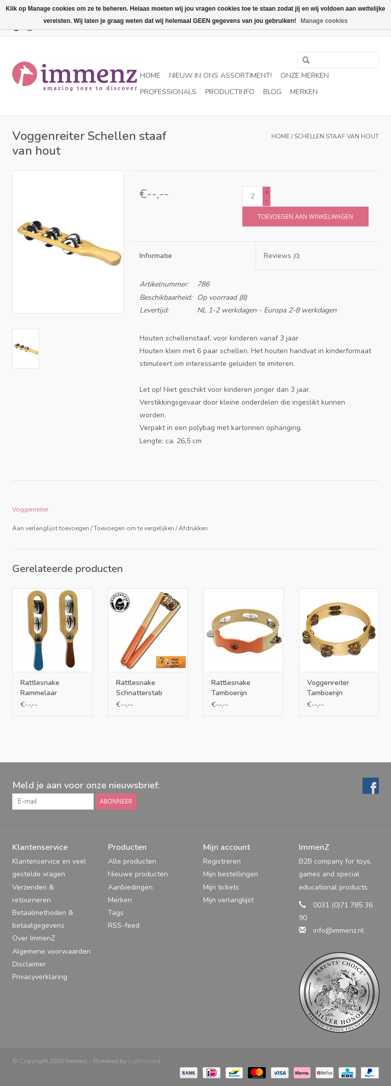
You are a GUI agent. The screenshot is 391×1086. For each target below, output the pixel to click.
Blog (272, 92)
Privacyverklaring (39, 977)
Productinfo (230, 92)
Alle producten (132, 861)
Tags (116, 913)
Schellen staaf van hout (336, 136)
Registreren (222, 861)
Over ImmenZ (33, 938)
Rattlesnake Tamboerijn (230, 688)
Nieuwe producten (138, 874)
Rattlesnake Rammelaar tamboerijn (40, 688)
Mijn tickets (221, 887)
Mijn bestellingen (230, 874)
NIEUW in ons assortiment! (220, 75)
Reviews (282, 256)
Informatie (155, 256)
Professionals (168, 92)
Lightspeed (144, 1061)
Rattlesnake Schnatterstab (139, 688)
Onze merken (305, 75)
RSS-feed (123, 925)
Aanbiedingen (130, 887)
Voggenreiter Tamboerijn (328, 688)
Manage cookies (324, 20)
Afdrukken (193, 528)
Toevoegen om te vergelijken (135, 528)
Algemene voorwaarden (51, 951)
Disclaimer (29, 964)
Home (150, 75)
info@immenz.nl (338, 930)
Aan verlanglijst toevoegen (50, 528)
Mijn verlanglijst (228, 900)
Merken (304, 92)
